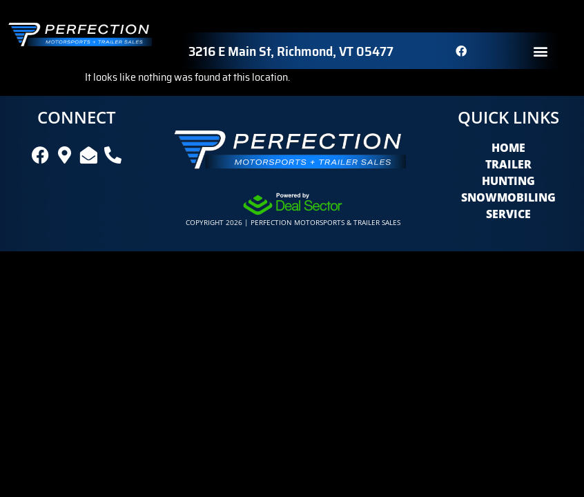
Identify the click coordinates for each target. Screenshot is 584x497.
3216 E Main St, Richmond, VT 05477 (290, 51)
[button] (540, 50)
